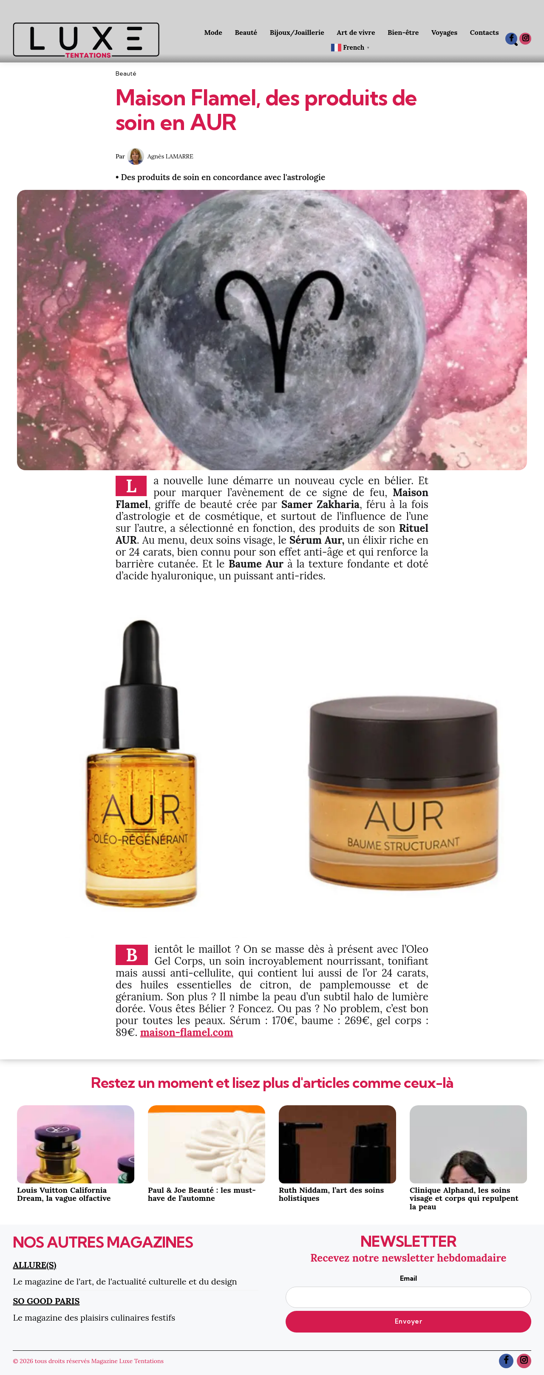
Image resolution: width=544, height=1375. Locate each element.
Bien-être (403, 32)
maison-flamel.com (186, 1032)
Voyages (444, 32)
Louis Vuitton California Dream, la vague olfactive (64, 1194)
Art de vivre (356, 32)
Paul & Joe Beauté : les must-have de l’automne (202, 1194)
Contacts (484, 32)
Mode (213, 32)
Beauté (246, 32)
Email (408, 1291)
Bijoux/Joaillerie (297, 32)
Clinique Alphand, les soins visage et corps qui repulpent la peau (464, 1198)
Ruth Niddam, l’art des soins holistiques (331, 1194)
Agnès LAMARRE (170, 156)
